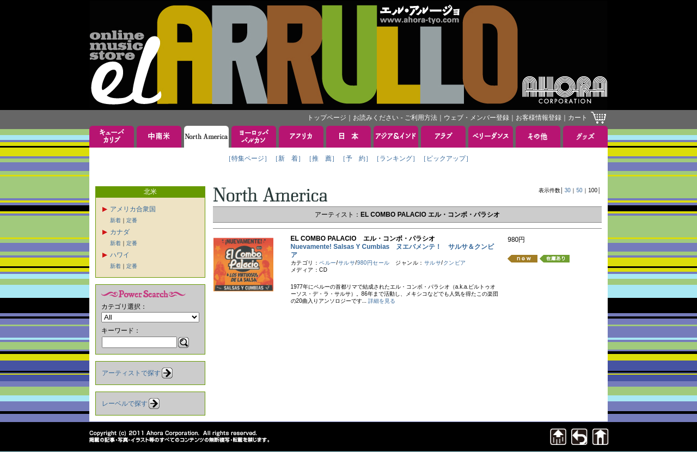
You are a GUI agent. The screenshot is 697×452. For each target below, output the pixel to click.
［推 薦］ (321, 158)
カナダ (120, 232)
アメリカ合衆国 (133, 209)
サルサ (347, 263)
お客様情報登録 (538, 117)
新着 (115, 220)
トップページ (326, 117)
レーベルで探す (125, 403)
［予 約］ (355, 158)
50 (580, 190)
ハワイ (120, 255)
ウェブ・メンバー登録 (476, 117)
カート (578, 117)
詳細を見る (381, 301)
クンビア (454, 263)
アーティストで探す (131, 373)
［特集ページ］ (248, 158)
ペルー (328, 263)
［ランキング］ (396, 158)
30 (568, 190)
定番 (131, 220)
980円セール (373, 263)
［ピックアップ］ (446, 158)
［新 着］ (288, 158)
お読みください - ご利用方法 (395, 117)
